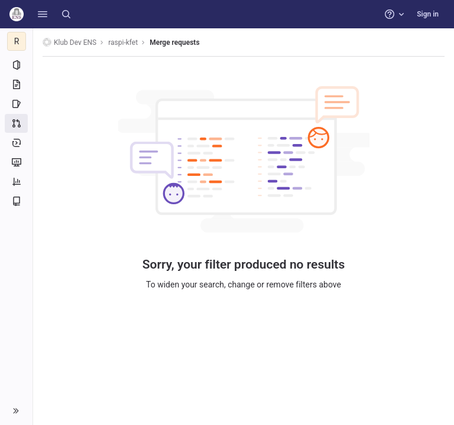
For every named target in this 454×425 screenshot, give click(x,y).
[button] (42, 14)
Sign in (428, 14)
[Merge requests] (16, 123)
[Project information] (16, 64)
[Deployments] (16, 142)
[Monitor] (16, 162)
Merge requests (174, 42)
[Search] (66, 14)
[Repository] (16, 84)
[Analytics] (16, 181)
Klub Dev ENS (69, 42)
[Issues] (16, 103)
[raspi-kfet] (16, 41)
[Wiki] (16, 201)
